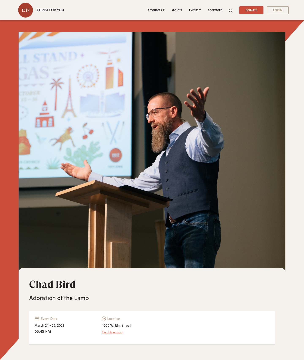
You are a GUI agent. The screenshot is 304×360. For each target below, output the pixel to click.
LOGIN (277, 10)
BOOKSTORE (215, 10)
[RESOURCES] (156, 10)
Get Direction (112, 332)
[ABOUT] (177, 10)
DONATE (251, 10)
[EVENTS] (195, 10)
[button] (231, 10)
